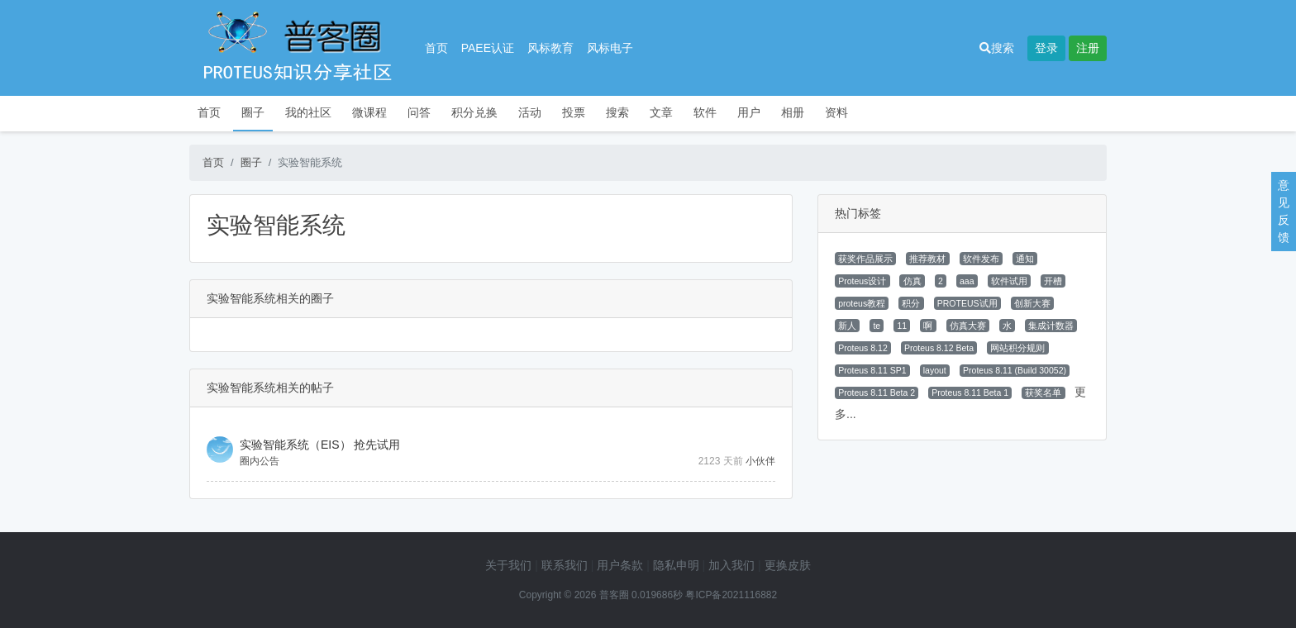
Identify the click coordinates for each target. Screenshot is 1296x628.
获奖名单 (1043, 392)
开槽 (1053, 281)
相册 (792, 112)
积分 (911, 303)
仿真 (912, 281)
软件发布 (981, 259)
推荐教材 (927, 259)
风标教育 (550, 48)
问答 (419, 112)
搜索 (996, 48)
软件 (705, 112)
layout (934, 370)
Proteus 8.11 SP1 (872, 370)
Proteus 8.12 (863, 348)
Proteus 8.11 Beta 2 (876, 392)
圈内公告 (259, 461)
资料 (836, 112)
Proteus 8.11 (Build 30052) (1014, 370)
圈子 (252, 112)
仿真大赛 (968, 326)
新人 (847, 326)
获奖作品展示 (865, 259)
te (876, 326)
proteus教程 (861, 303)
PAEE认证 (487, 48)
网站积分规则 (1017, 348)
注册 (1087, 48)
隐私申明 (676, 565)
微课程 (369, 112)
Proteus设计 (862, 281)
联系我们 (564, 565)
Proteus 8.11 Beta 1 (970, 392)
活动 (529, 112)
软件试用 (1009, 281)
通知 (1025, 259)
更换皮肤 (788, 565)
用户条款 (620, 565)
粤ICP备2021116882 (731, 595)
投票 (573, 112)
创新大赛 (1032, 303)
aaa (967, 281)
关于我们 (508, 565)
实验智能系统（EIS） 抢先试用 (320, 444)
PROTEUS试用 (967, 303)
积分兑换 (474, 112)
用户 (748, 112)
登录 (1046, 48)
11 (902, 326)
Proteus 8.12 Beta (939, 348)
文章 (661, 112)
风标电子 (610, 48)
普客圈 (614, 595)
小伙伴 (760, 461)
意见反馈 (1283, 211)
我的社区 (308, 112)
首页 (436, 48)
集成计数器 (1051, 326)
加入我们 (731, 565)
